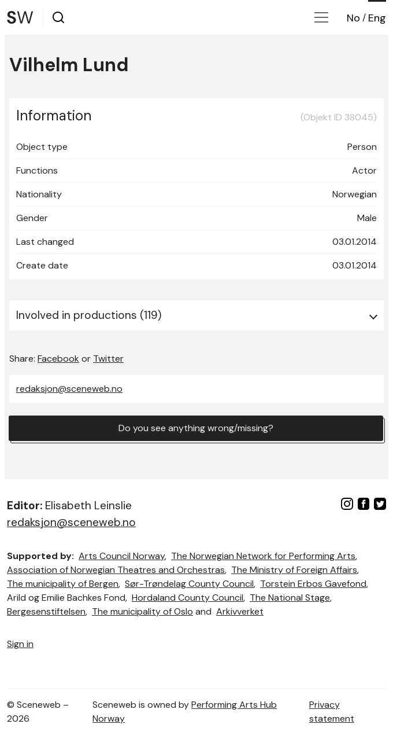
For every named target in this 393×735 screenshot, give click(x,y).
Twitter (108, 358)
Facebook (58, 358)
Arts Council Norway (122, 556)
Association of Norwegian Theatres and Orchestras (116, 570)
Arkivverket (240, 611)
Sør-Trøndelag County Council (189, 584)
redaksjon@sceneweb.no (69, 389)
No (353, 18)
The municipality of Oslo (142, 611)
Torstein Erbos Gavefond (313, 584)
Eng (377, 18)
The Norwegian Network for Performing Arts (263, 556)
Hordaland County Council (187, 597)
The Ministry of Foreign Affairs (294, 570)
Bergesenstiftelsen (46, 611)
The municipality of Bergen (62, 584)
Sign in (20, 644)
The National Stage (290, 597)
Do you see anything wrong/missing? (195, 428)
